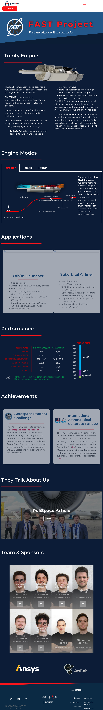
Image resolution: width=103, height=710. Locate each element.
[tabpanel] (51, 197)
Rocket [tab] (42, 167)
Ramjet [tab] (27, 167)
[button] (84, 3)
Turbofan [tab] (10, 167)
